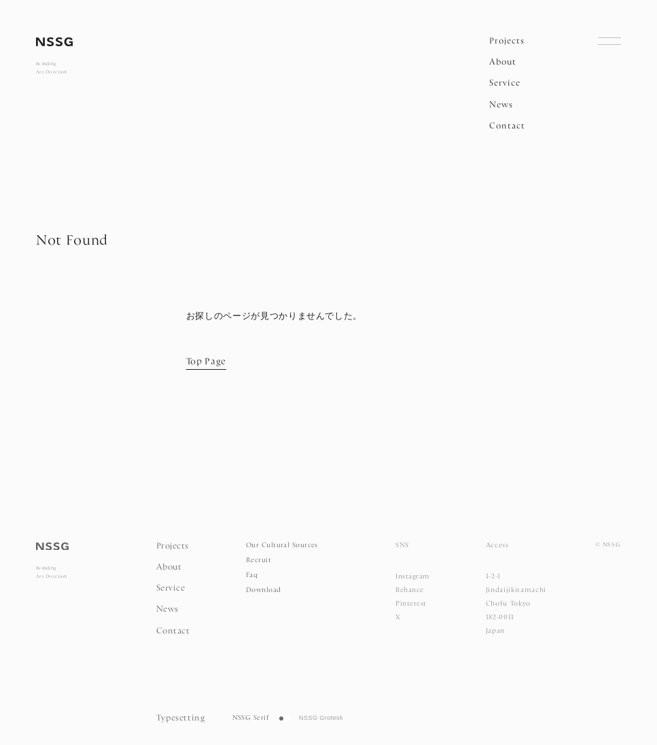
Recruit (258, 560)
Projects (507, 41)
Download (263, 590)
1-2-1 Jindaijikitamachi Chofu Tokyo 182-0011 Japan (516, 604)
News (501, 105)
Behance (409, 590)
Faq (252, 575)
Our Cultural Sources (282, 545)
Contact (507, 126)
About (502, 62)
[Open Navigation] (609, 40)
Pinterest (410, 604)
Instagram (412, 577)
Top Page (206, 362)
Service (504, 83)
